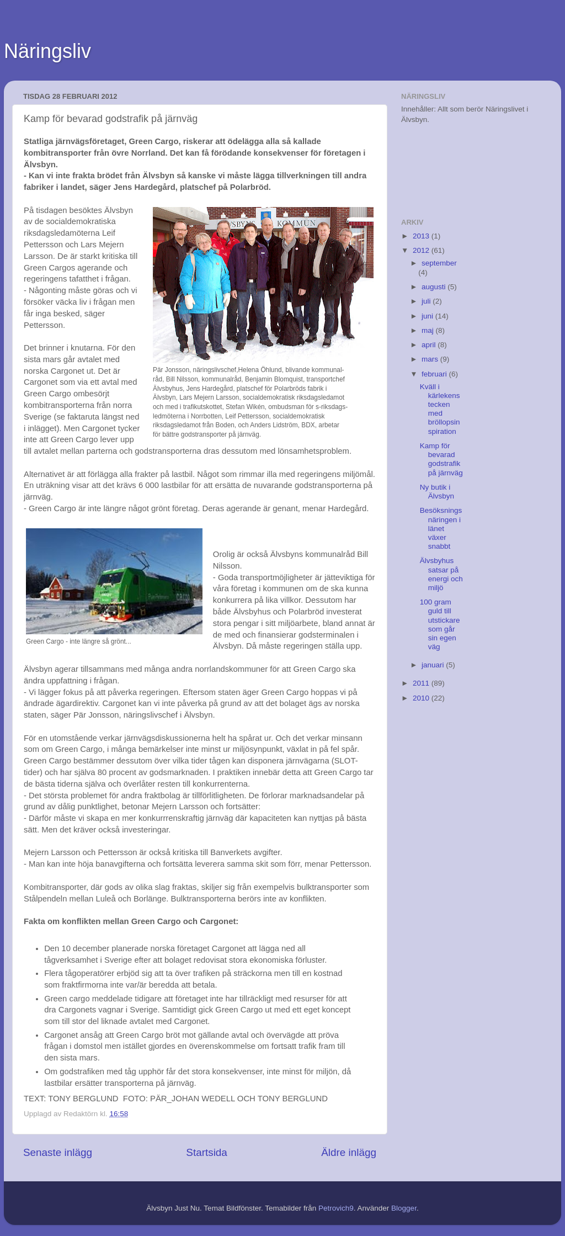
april (430, 345)
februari (435, 374)
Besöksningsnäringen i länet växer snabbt (441, 528)
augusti (434, 287)
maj (429, 330)
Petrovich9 (336, 1208)
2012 (422, 250)
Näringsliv (47, 51)
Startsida (206, 1152)
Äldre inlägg (348, 1152)
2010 (422, 698)
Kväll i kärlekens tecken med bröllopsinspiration (440, 409)
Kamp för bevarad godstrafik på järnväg (441, 459)
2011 (422, 683)
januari (434, 665)
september (439, 263)
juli (427, 301)
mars (431, 359)
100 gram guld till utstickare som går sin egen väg (440, 624)
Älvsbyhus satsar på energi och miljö (441, 574)
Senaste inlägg (57, 1152)
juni (428, 316)
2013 (422, 236)
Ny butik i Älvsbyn (437, 491)
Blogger (404, 1208)
